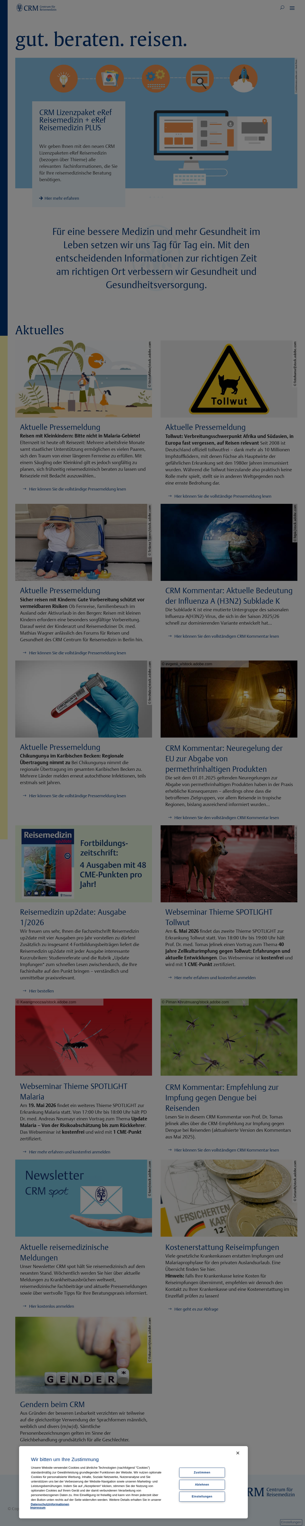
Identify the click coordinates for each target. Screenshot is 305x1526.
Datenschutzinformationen (50, 1504)
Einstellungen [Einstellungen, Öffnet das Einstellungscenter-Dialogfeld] (202, 1496)
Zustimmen (202, 1472)
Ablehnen (202, 1484)
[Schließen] (238, 1453)
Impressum (38, 1507)
